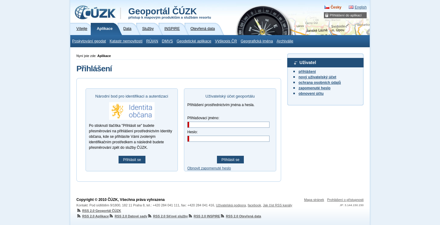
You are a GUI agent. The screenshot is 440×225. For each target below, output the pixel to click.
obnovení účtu (311, 93)
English (361, 7)
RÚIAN (152, 41)
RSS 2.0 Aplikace (92, 216)
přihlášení (307, 72)
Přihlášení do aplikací (346, 15)
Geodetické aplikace (194, 41)
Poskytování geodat (89, 41)
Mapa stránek (314, 200)
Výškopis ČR (226, 41)
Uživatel (307, 62)
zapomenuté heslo (315, 88)
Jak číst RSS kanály (277, 205)
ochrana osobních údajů (320, 82)
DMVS (167, 41)
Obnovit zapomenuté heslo (209, 168)
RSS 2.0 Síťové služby (167, 216)
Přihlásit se (132, 160)
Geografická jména (257, 41)
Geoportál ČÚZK (169, 12)
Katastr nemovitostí (126, 41)
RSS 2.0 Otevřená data (240, 216)
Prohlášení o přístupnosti (345, 200)
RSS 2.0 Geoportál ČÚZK (98, 210)
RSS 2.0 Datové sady (128, 216)
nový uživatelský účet (317, 77)
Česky (336, 7)
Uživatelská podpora (231, 205)
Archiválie (285, 41)
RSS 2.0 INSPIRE (204, 216)
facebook (254, 205)
